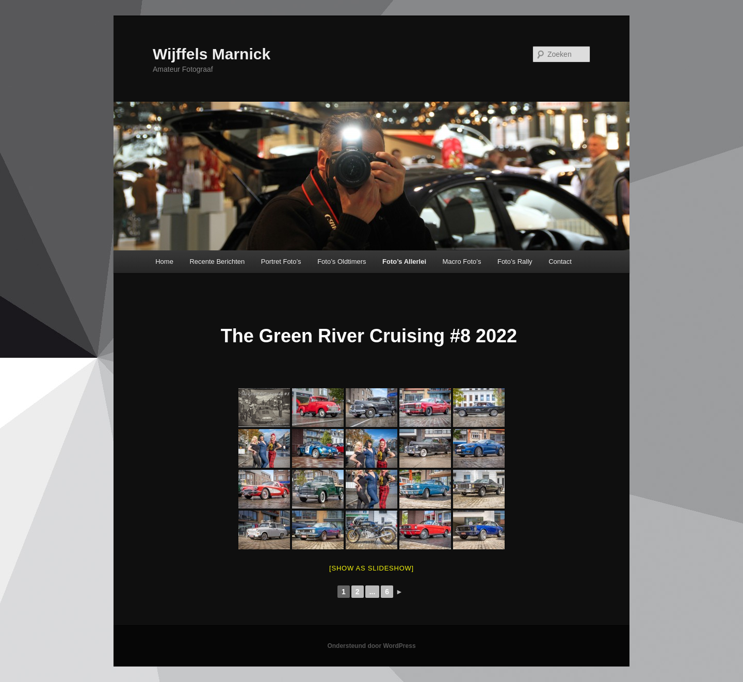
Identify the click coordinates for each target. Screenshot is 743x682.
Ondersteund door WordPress (371, 645)
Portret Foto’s (281, 261)
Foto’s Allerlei (404, 261)
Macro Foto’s (462, 261)
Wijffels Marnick (211, 53)
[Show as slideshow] (371, 568)
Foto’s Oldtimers (341, 261)
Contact (560, 261)
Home (164, 261)
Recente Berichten (217, 261)
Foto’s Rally (514, 261)
